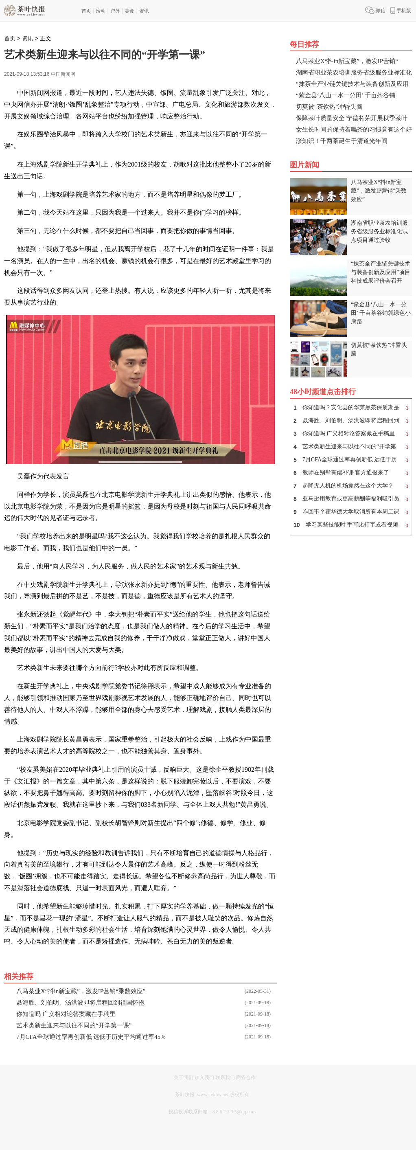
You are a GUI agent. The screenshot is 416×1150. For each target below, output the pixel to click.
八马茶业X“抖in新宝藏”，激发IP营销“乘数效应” (80, 991)
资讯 (144, 11)
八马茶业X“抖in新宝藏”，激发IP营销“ (347, 61)
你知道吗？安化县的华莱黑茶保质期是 (351, 408)
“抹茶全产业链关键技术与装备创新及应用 (352, 84)
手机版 (400, 10)
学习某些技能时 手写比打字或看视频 (351, 525)
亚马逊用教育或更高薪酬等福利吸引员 (351, 499)
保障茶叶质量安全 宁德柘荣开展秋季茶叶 (351, 118)
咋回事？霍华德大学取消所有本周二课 (351, 512)
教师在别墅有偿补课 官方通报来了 (351, 473)
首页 (86, 11)
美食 (129, 11)
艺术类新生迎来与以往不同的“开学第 (351, 447)
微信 (375, 10)
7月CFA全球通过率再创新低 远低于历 (351, 460)
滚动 (100, 11)
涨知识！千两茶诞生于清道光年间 (342, 141)
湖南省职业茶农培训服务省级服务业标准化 (354, 72)
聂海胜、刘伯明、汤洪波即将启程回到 (351, 421)
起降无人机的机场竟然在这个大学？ (351, 486)
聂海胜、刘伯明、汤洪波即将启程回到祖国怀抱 (80, 1002)
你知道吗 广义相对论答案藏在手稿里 (66, 1014)
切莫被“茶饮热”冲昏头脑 (329, 106)
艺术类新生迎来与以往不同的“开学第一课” (73, 1025)
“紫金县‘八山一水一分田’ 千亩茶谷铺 (345, 95)
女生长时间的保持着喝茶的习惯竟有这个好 (354, 129)
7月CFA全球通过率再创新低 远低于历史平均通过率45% (91, 1037)
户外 (115, 11)
